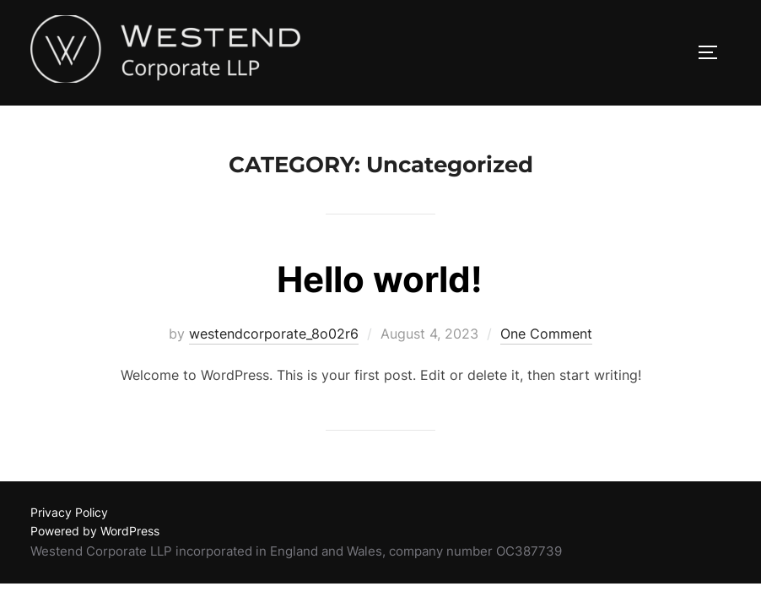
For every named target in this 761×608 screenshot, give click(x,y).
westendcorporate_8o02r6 (274, 334)
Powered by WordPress (94, 531)
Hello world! (380, 279)
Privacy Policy (69, 513)
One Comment (546, 334)
